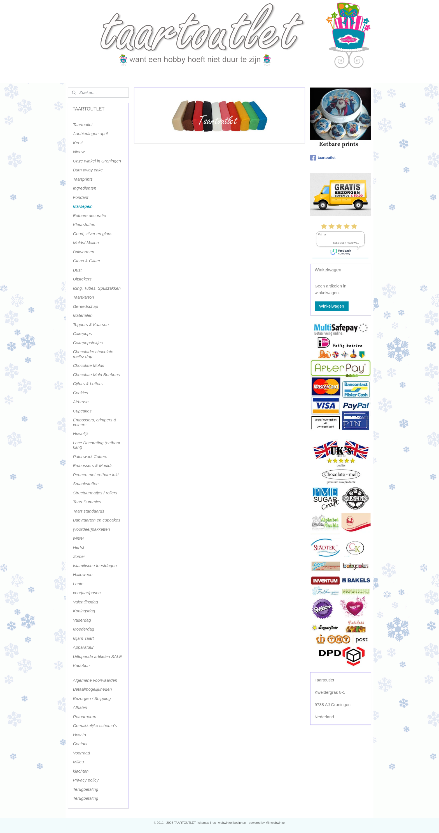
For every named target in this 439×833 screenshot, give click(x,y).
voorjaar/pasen (87, 592)
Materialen (82, 315)
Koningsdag (84, 610)
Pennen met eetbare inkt (95, 474)
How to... (81, 734)
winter (78, 538)
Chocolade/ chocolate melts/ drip (93, 354)
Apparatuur (83, 647)
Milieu (78, 761)
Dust (77, 270)
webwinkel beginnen (232, 822)
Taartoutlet (82, 124)
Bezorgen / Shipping (92, 698)
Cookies (80, 392)
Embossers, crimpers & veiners (94, 422)
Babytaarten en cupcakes (96, 520)
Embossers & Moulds (93, 465)
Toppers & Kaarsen (91, 324)
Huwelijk (80, 433)
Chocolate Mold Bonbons (96, 374)
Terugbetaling (85, 789)
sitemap (203, 822)
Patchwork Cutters (90, 456)
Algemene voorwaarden (95, 680)
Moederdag (83, 629)
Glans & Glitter (86, 260)
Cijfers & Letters (88, 383)
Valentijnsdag (85, 602)
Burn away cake (88, 169)
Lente (78, 583)
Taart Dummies (87, 501)
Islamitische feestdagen (95, 565)
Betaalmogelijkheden (92, 689)
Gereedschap (85, 306)
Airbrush (80, 401)
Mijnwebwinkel (275, 822)
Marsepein (82, 206)
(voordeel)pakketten (91, 529)
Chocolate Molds (88, 365)
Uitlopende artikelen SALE (97, 656)
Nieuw (79, 151)
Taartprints (82, 179)
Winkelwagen (331, 306)
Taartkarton (83, 297)
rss (214, 822)
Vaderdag (82, 620)
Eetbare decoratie (89, 215)
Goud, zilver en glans (92, 233)
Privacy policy (86, 780)
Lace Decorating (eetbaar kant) (96, 445)
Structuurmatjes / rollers (95, 492)
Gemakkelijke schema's (95, 725)
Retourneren (84, 716)
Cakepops (82, 333)
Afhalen (80, 707)
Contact (80, 743)
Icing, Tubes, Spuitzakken (97, 288)
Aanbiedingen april (90, 133)
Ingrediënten (84, 188)
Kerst (78, 142)
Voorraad (81, 753)
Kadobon (81, 665)
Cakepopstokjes (88, 342)
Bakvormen (83, 251)
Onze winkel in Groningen (97, 161)
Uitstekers (82, 279)
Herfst (78, 547)
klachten (80, 771)
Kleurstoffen (84, 224)
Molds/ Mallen (86, 242)
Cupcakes (82, 411)
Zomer (79, 556)
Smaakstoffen (86, 483)
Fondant (80, 197)
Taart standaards (88, 511)
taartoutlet (323, 157)
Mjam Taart (83, 638)
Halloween (82, 574)
